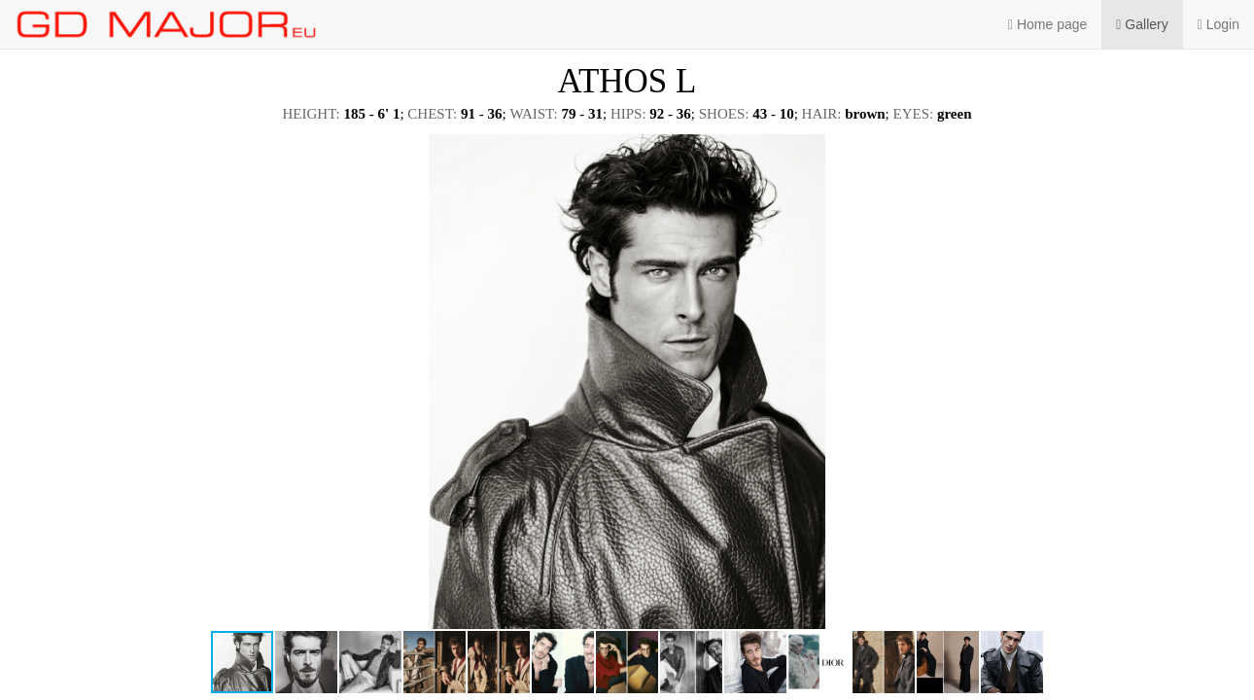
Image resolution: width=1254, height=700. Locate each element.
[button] (1221, 151)
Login (1218, 24)
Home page (1047, 24)
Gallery (1141, 24)
